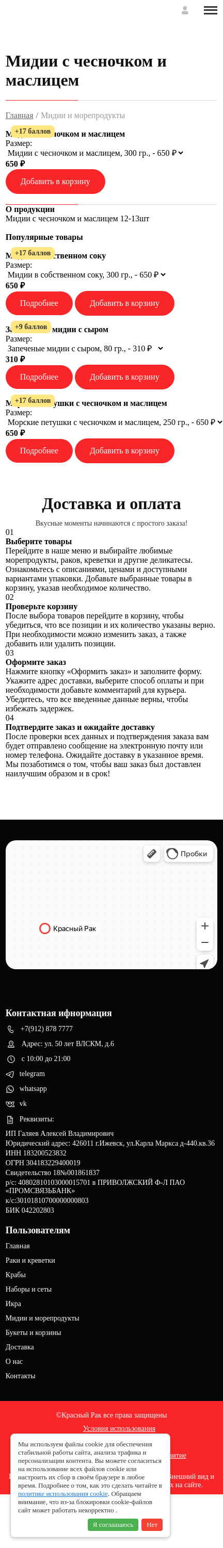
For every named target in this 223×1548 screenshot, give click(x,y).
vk (16, 1104)
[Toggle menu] (210, 10)
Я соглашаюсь (113, 1524)
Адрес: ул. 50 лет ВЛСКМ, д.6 (60, 1044)
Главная (20, 115)
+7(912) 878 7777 (39, 1029)
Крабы (16, 1275)
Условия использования (119, 1428)
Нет (152, 1524)
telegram (25, 1074)
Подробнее (39, 303)
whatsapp (26, 1089)
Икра (13, 1304)
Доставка (20, 1347)
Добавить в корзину (55, 181)
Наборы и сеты (29, 1289)
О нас (14, 1361)
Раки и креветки (30, 1260)
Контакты (21, 1376)
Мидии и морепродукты (42, 1318)
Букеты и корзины (33, 1333)
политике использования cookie (63, 1493)
